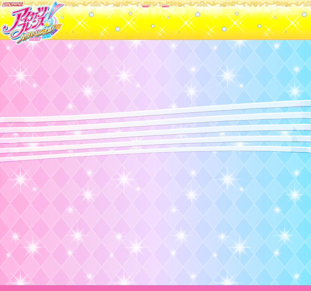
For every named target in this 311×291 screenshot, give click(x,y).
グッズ (195, 18)
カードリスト (116, 18)
